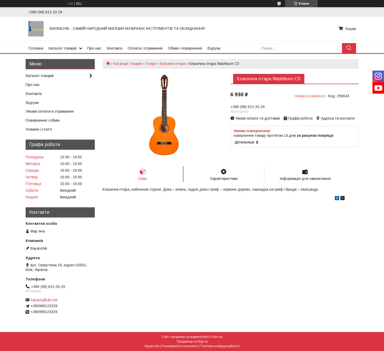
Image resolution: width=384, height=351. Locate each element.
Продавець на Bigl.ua (192, 341)
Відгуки (213, 48)
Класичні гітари (172, 64)
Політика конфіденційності (220, 346)
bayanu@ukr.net (44, 300)
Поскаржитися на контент (180, 346)
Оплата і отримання (145, 48)
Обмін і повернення (185, 48)
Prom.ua (216, 337)
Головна (35, 48)
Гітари (151, 64)
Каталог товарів (62, 48)
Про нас (94, 48)
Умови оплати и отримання (50, 111)
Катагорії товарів (127, 64)
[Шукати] (349, 48)
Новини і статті (39, 129)
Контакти (114, 48)
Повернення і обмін (43, 120)
